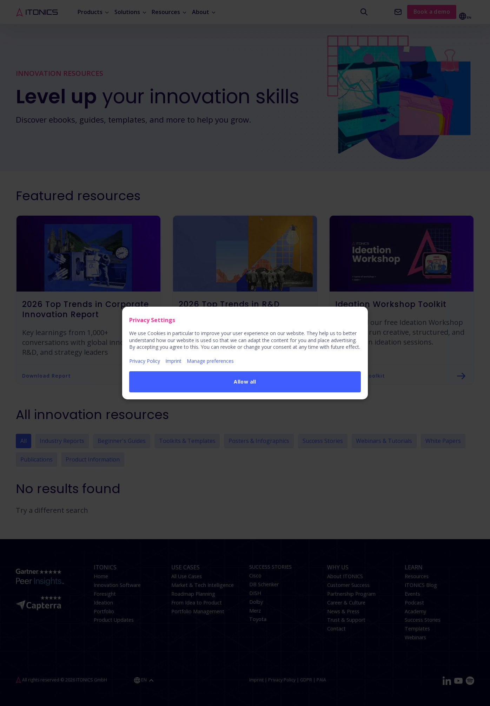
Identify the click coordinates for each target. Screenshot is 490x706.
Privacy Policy (144, 361)
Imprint (173, 361)
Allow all (245, 381)
